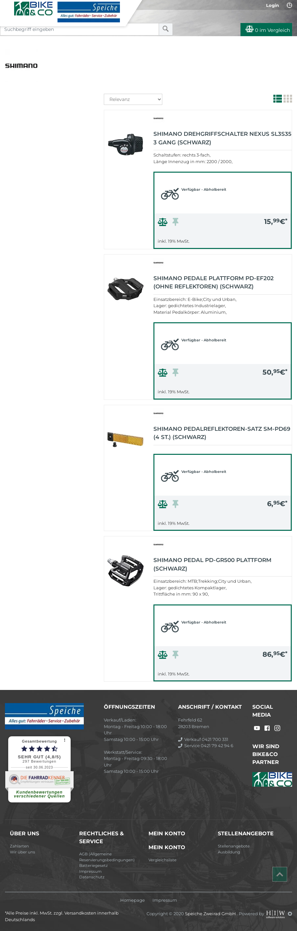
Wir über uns (22, 852)
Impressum (90, 871)
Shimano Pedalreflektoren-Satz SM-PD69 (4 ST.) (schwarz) (221, 433)
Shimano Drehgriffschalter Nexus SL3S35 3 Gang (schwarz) (222, 138)
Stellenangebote (234, 846)
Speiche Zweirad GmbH (211, 913)
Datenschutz (91, 877)
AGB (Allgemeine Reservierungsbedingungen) (107, 857)
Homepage (132, 900)
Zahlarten (19, 846)
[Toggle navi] (7, 7)
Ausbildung (229, 852)
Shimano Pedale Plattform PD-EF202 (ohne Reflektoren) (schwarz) (213, 282)
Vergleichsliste (162, 860)
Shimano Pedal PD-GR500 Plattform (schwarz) (212, 564)
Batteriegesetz (93, 865)
